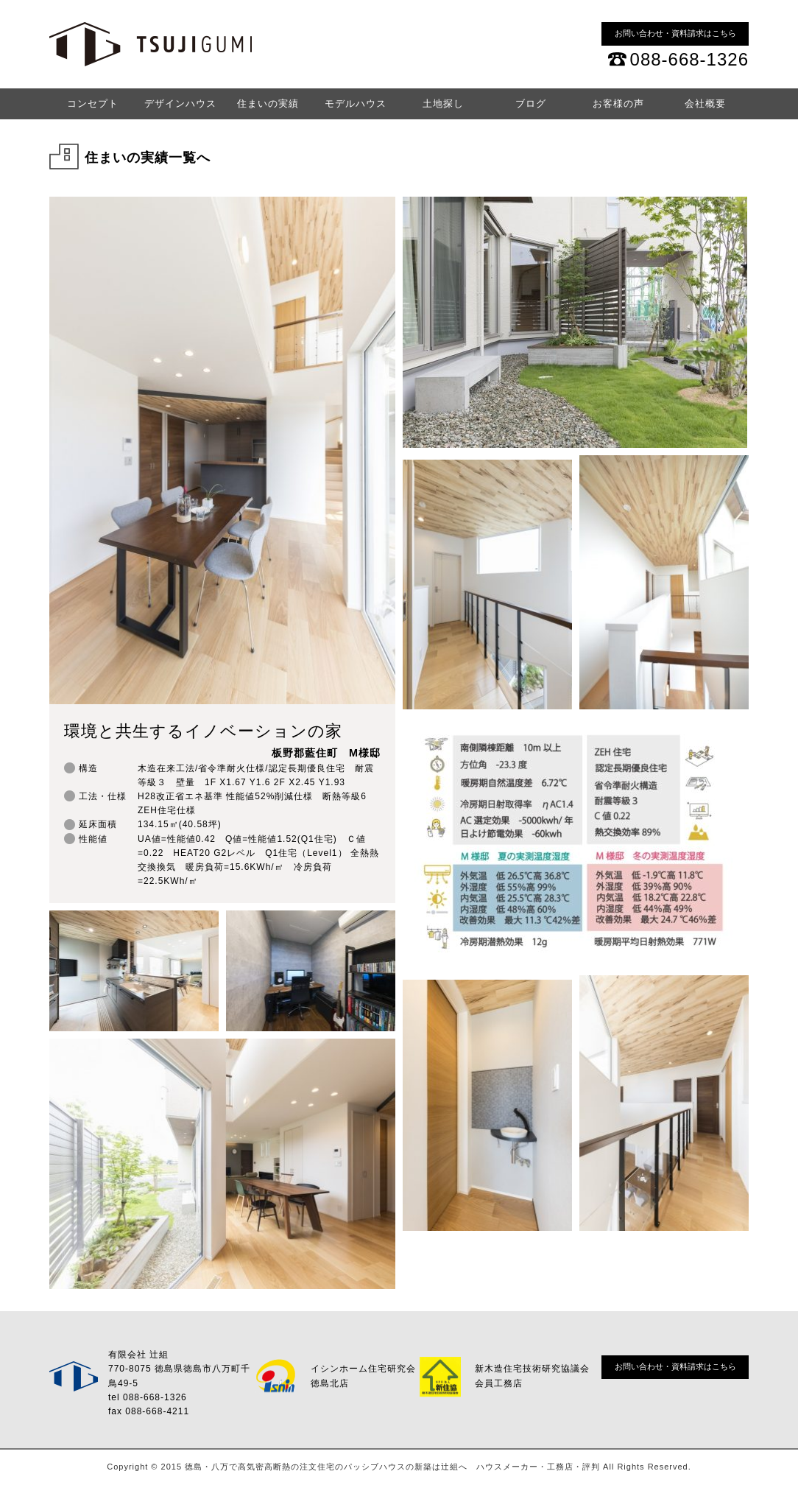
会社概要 (705, 103)
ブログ (530, 103)
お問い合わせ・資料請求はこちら (675, 33)
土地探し (443, 103)
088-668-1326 (689, 59)
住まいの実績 (268, 103)
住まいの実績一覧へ (148, 157)
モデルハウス (355, 103)
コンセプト (93, 103)
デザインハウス (180, 103)
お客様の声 (618, 103)
